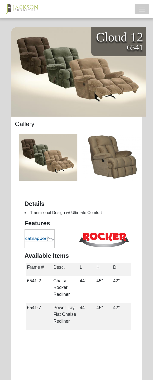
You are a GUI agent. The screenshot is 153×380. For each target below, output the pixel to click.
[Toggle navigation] (142, 9)
